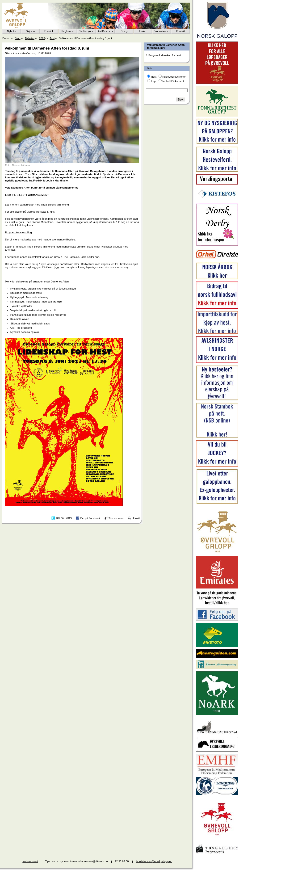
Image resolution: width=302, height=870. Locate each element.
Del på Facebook (90, 518)
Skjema (30, 31)
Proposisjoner (162, 31)
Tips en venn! (116, 518)
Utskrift (136, 518)
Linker (143, 31)
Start (18, 38)
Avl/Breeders (105, 31)
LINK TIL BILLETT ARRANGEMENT (27, 194)
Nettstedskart (30, 861)
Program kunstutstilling (18, 232)
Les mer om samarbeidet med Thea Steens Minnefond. (37, 204)
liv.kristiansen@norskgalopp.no (154, 861)
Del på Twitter (64, 518)
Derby (124, 31)
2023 (42, 38)
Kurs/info (49, 31)
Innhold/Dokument (173, 81)
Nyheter (11, 31)
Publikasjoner (87, 31)
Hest (153, 76)
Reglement (68, 31)
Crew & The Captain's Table (70, 257)
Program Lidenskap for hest (164, 55)
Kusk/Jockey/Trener (173, 76)
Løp (153, 81)
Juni (52, 38)
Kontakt (180, 31)
